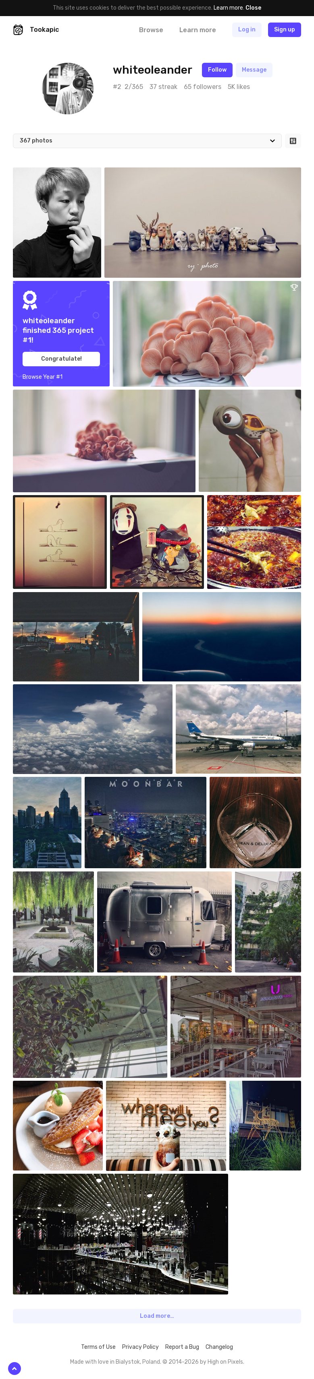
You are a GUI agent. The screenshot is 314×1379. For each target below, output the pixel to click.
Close (253, 7)
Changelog (219, 1347)
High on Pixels (225, 1361)
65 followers (202, 87)
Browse (151, 30)
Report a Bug (182, 1347)
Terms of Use (98, 1347)
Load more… (157, 1316)
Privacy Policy (140, 1347)
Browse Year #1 (42, 377)
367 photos (36, 140)
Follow (217, 69)
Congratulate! (61, 358)
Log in (247, 29)
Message (254, 69)
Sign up (284, 29)
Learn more (228, 7)
